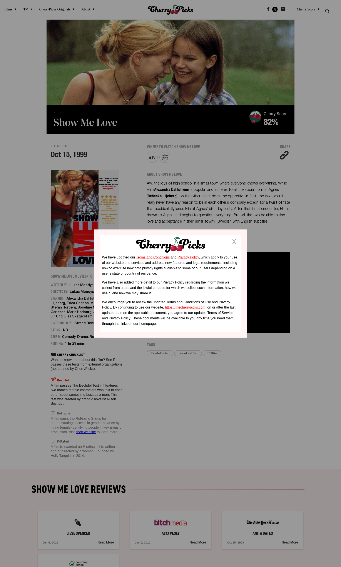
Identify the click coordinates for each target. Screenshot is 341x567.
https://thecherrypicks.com (185, 307)
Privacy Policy (188, 257)
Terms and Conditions (153, 257)
